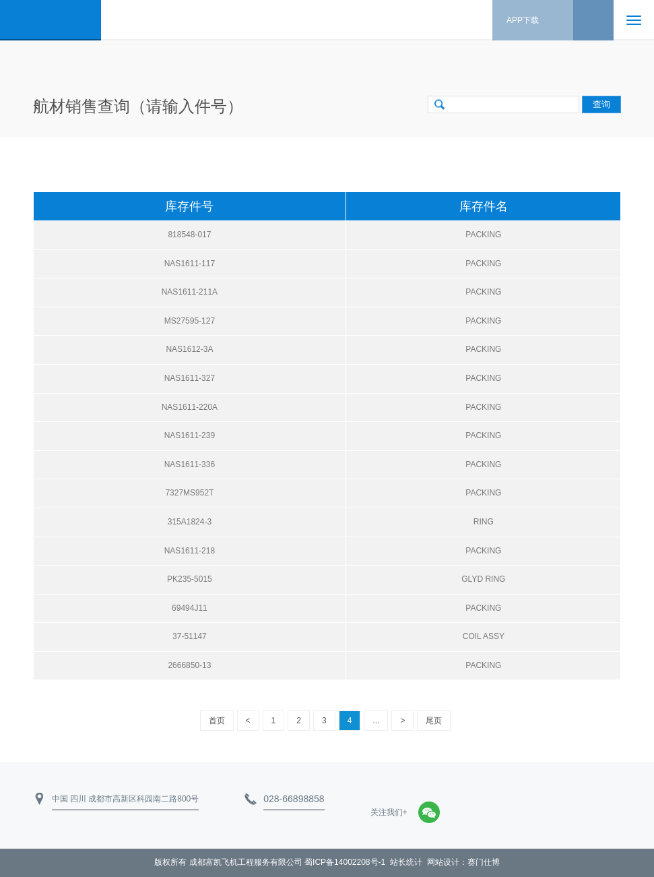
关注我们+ (388, 812)
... (375, 720)
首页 (217, 720)
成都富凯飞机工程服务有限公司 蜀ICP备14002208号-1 (287, 862)
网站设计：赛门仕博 (463, 862)
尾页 (434, 720)
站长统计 (406, 862)
